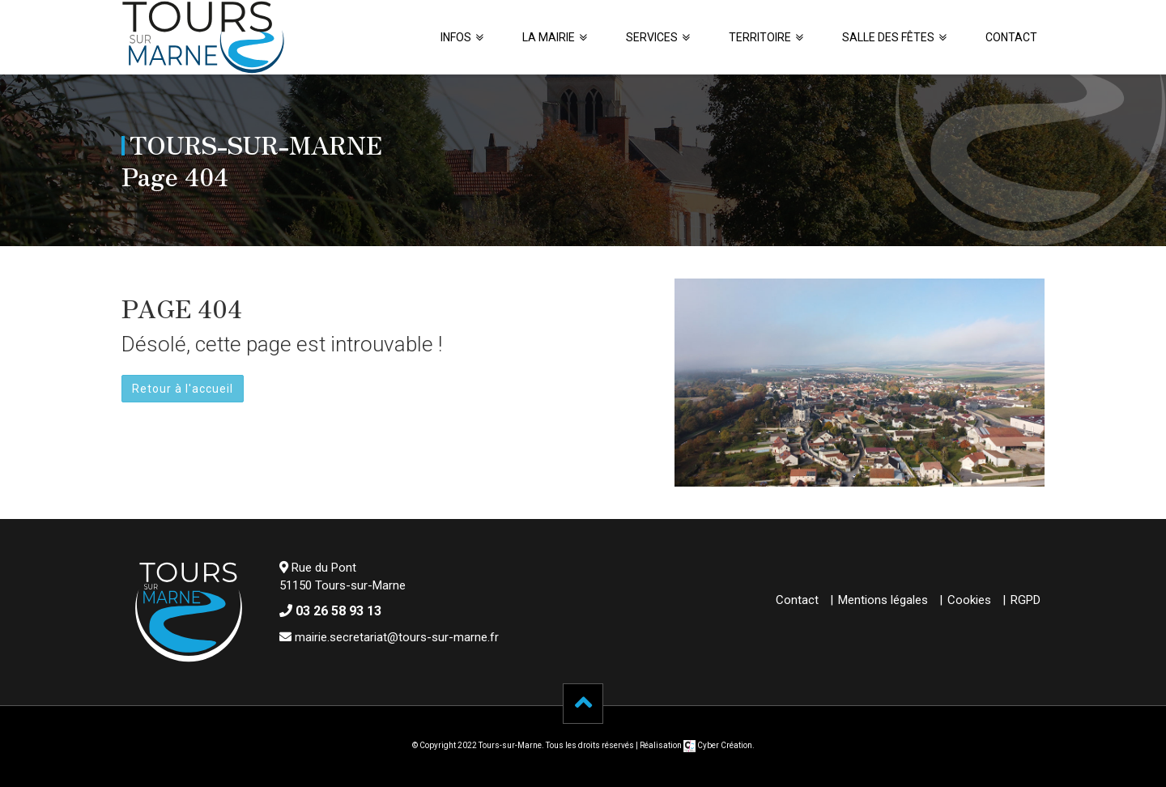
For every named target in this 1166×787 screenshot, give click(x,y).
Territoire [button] (760, 37)
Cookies (969, 600)
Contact (1011, 37)
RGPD (1025, 600)
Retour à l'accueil (182, 388)
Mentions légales (883, 600)
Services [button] (652, 37)
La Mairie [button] (548, 37)
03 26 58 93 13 (338, 611)
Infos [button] (455, 37)
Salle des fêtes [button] (888, 37)
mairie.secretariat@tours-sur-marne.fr (397, 637)
